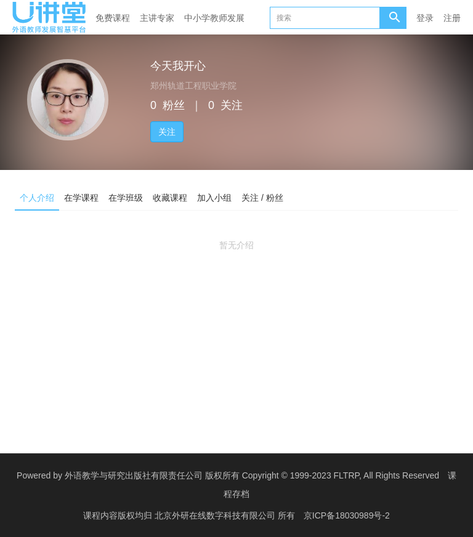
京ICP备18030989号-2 (347, 515)
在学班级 (125, 198)
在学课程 (81, 198)
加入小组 (214, 198)
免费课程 (112, 18)
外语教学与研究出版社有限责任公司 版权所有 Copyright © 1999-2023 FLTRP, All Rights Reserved (252, 475)
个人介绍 (37, 198)
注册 (452, 18)
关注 (167, 132)
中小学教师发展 (214, 18)
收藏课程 (170, 198)
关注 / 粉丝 (262, 198)
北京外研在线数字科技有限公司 (216, 515)
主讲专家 (157, 18)
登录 (425, 18)
